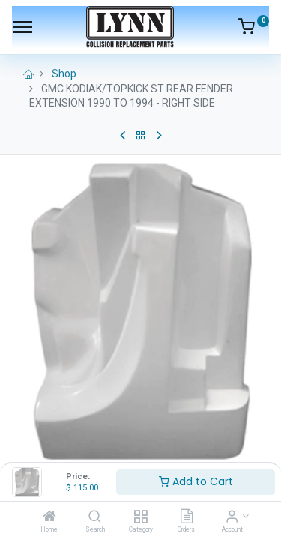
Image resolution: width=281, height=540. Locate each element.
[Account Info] (232, 518)
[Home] (49, 518)
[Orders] (187, 518)
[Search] (95, 518)
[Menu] (23, 27)
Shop (64, 74)
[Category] (140, 518)
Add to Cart (196, 481)
